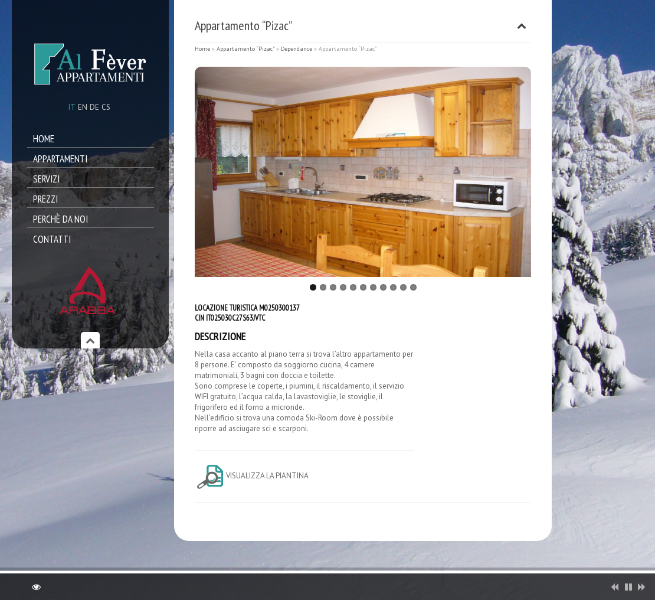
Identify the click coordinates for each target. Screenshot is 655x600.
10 (403, 287)
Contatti (52, 239)
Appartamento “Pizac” (245, 49)
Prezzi (45, 199)
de (94, 107)
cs (105, 107)
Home (43, 138)
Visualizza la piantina (252, 476)
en (82, 107)
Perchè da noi (60, 219)
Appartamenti (60, 158)
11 (413, 287)
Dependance (296, 49)
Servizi (46, 178)
